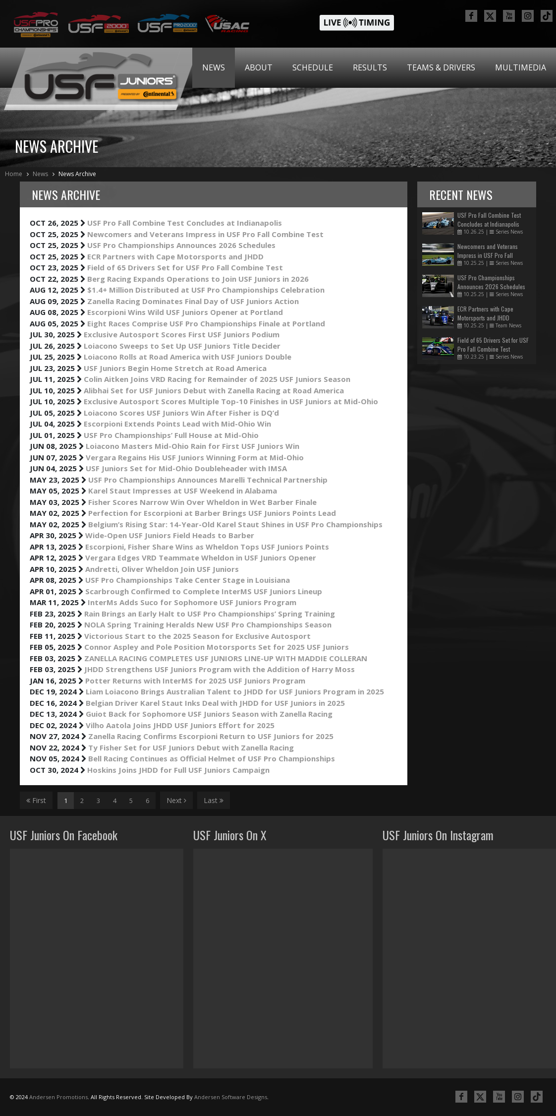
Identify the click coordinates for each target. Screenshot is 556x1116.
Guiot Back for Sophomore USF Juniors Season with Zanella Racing (209, 714)
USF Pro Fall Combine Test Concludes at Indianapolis (184, 223)
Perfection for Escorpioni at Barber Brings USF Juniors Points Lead (212, 513)
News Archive (77, 174)
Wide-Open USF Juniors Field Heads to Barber (169, 535)
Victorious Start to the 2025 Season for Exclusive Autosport (197, 636)
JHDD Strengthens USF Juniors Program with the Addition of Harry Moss (219, 669)
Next (176, 800)
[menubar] (374, 68)
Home (13, 174)
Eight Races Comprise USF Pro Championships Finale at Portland (206, 323)
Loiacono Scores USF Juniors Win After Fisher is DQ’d (181, 413)
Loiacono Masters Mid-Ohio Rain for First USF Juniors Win (192, 446)
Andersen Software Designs (230, 1097)
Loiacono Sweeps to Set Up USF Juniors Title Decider (182, 346)
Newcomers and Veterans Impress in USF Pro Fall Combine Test (205, 234)
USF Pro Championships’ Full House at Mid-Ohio (171, 435)
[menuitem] (213, 68)
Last (213, 800)
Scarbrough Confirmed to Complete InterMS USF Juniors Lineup (203, 591)
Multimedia (520, 67)
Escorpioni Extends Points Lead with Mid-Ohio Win (177, 424)
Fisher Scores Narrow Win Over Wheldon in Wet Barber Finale (202, 502)
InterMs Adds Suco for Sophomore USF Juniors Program (192, 602)
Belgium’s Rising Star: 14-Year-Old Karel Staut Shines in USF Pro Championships (235, 524)
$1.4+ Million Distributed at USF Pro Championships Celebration (206, 290)
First (36, 800)
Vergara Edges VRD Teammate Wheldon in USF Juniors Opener (200, 557)
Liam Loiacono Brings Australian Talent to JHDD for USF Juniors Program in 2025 (235, 691)
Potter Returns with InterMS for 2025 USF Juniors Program (195, 680)
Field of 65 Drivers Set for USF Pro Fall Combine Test (185, 267)
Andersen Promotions (58, 1097)
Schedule (312, 67)
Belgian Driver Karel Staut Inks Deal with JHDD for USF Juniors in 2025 (215, 703)
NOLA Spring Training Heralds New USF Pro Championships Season (208, 624)
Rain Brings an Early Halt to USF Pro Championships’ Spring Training (209, 614)
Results (370, 67)
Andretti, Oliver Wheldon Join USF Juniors (162, 569)
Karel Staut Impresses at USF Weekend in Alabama (182, 491)
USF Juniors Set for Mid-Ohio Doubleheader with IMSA (186, 468)
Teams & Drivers (441, 67)
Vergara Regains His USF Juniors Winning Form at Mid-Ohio (195, 457)
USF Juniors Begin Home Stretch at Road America (175, 368)
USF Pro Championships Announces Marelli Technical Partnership (208, 480)
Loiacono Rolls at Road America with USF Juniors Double (187, 357)
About (259, 67)
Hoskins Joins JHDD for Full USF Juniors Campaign (178, 770)
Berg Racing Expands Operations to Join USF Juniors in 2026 (198, 279)
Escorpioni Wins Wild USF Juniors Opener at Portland (185, 312)
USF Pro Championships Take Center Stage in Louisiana (187, 580)
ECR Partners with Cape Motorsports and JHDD (175, 256)
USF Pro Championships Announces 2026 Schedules (181, 245)
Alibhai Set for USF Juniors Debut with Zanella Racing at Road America (214, 390)
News (213, 67)
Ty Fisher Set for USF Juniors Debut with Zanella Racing (191, 747)
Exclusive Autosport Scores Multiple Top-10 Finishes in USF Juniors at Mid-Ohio (231, 401)
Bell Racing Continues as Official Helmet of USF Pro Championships (211, 758)
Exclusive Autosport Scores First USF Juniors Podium (181, 334)
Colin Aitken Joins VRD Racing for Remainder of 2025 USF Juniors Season (217, 379)
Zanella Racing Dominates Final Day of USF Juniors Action (193, 301)
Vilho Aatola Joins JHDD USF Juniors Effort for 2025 (180, 725)
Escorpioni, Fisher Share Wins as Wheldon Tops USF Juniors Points (207, 547)
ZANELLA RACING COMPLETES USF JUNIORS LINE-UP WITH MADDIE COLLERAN (225, 658)
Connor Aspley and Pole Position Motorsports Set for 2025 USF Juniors (216, 647)
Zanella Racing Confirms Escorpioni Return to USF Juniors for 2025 (211, 736)
